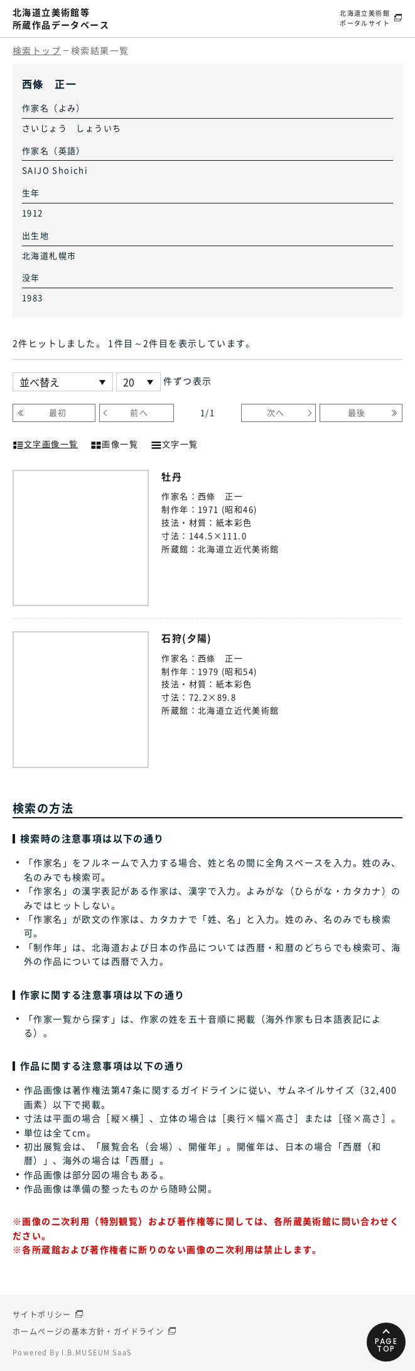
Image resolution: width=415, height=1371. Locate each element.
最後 (357, 412)
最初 (58, 412)
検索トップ (37, 50)
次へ (276, 412)
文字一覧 (174, 443)
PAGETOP (386, 1345)
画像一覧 (114, 443)
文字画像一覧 (45, 443)
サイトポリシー (42, 1314)
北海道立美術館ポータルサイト (365, 18)
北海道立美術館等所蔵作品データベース (61, 18)
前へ (139, 412)
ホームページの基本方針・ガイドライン (88, 1331)
